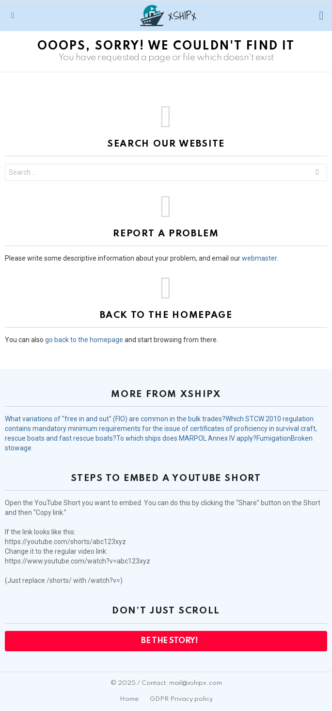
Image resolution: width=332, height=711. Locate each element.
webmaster (259, 258)
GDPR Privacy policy (181, 699)
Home (129, 699)
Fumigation (273, 438)
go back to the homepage (84, 340)
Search (317, 173)
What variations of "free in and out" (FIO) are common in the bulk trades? (115, 419)
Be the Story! (169, 641)
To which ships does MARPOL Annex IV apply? (186, 438)
